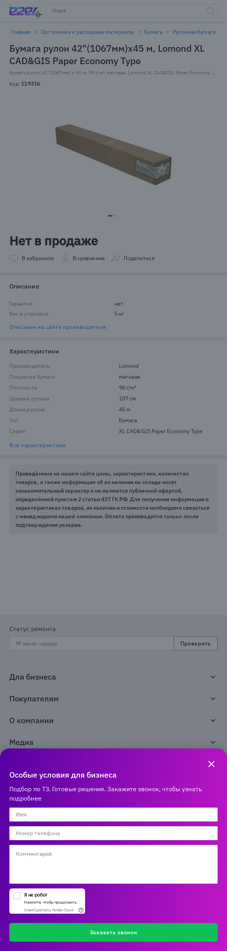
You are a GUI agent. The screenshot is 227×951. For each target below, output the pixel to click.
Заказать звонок (114, 932)
